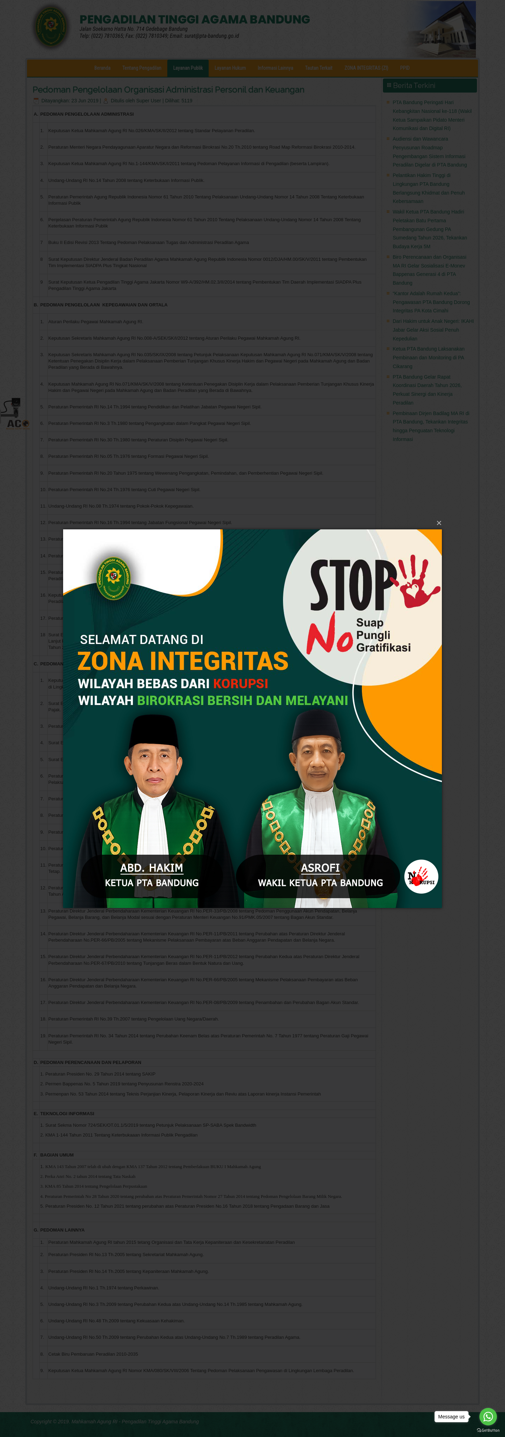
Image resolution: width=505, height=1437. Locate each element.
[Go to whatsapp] (488, 1416)
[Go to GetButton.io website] (488, 1430)
